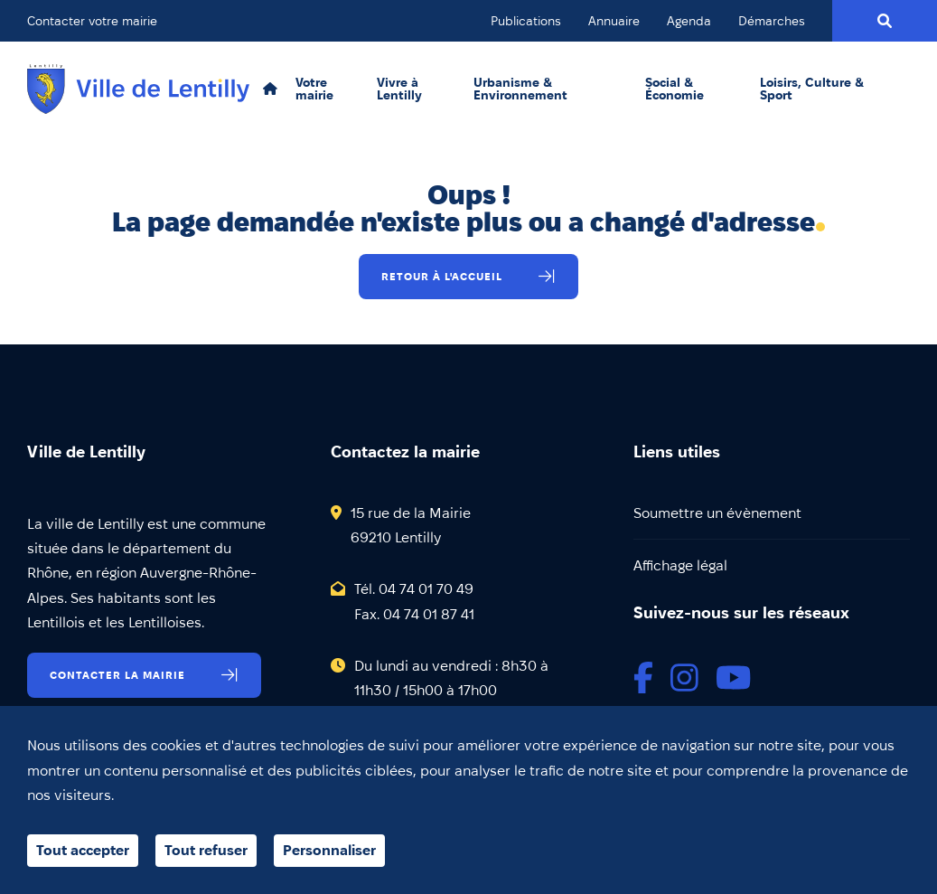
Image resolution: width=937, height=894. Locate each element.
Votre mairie (314, 88)
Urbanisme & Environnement (520, 88)
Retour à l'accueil (441, 276)
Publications (526, 20)
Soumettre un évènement (717, 513)
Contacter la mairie (117, 675)
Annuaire (614, 20)
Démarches (771, 20)
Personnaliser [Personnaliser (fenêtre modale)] (329, 850)
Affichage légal (680, 565)
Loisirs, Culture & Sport (812, 88)
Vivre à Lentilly (399, 88)
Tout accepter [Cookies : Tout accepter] (82, 850)
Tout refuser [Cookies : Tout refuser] (206, 850)
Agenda (689, 20)
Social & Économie (674, 88)
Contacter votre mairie (92, 20)
